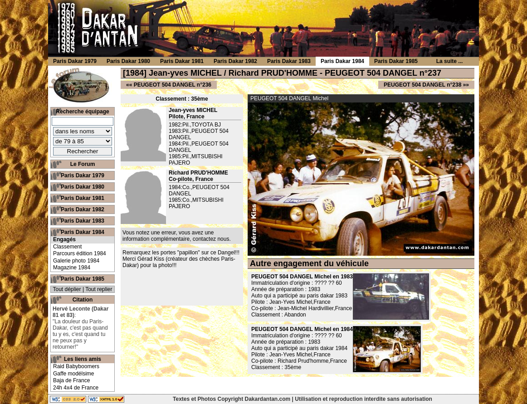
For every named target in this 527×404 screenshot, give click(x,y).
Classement (67, 246)
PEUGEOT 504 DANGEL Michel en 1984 (302, 329)
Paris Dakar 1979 (82, 175)
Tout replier (98, 289)
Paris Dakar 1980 (82, 187)
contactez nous (211, 239)
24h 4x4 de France (75, 388)
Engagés (64, 239)
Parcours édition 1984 (79, 253)
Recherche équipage (82, 111)
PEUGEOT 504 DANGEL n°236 (172, 85)
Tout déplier (67, 289)
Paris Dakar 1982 (82, 209)
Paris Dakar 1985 (82, 279)
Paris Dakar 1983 (82, 221)
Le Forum (82, 164)
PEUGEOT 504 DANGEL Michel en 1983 (302, 276)
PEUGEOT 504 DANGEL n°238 (422, 85)
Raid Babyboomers (76, 366)
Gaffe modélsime (73, 373)
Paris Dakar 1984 (82, 232)
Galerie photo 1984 (76, 261)
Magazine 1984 (71, 267)
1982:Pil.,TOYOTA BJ (195, 125)
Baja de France (71, 380)
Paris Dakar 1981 (82, 198)
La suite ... (449, 61)
